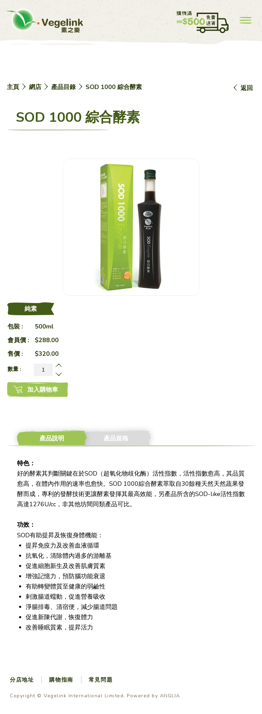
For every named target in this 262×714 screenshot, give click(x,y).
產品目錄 (63, 87)
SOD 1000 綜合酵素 (114, 87)
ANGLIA (170, 696)
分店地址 (22, 679)
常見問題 (101, 679)
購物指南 (61, 679)
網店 (35, 87)
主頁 (13, 87)
